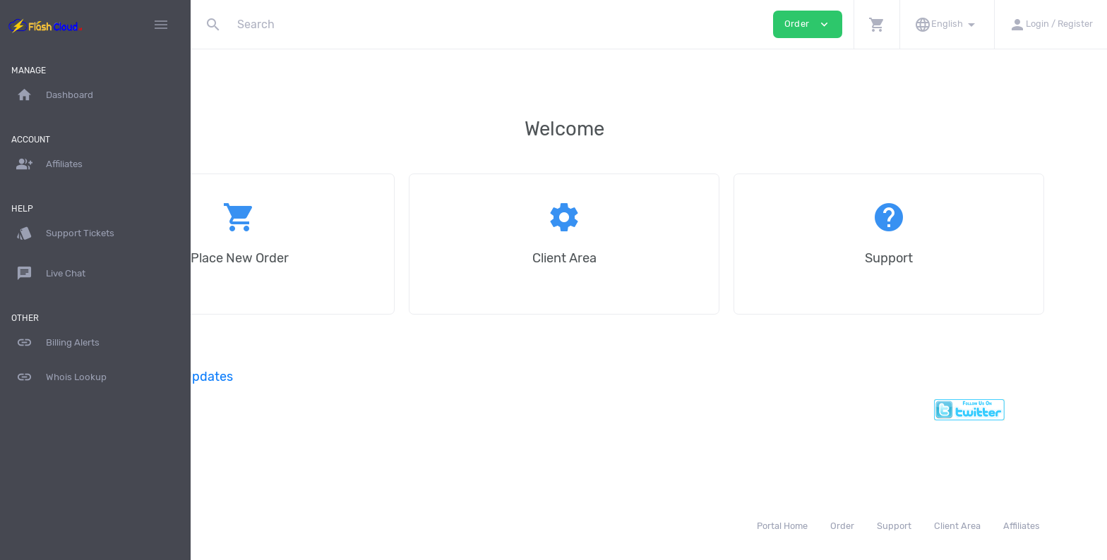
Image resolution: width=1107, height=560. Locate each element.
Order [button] (807, 24)
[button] (876, 24)
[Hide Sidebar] (161, 25)
